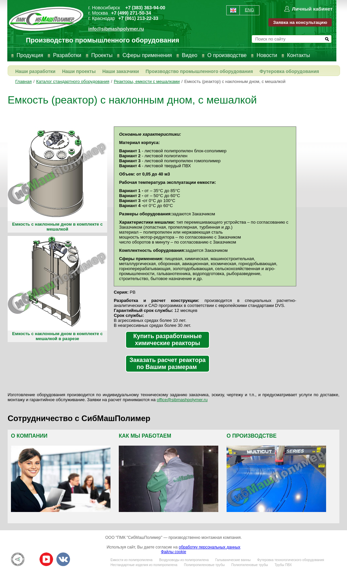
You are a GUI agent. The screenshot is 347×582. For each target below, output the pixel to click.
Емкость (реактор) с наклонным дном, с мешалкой (234, 81)
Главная (23, 81)
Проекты (101, 55)
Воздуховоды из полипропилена (184, 560)
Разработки (67, 55)
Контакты (298, 55)
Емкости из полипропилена (131, 560)
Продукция (30, 55)
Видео (189, 55)
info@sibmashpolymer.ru (116, 29)
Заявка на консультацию (300, 22)
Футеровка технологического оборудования (290, 560)
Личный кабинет (312, 9)
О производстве (226, 55)
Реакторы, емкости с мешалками (147, 81)
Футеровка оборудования (289, 71)
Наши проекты (79, 71)
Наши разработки (35, 71)
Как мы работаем (145, 436)
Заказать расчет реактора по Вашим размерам (167, 363)
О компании (29, 436)
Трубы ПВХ (283, 565)
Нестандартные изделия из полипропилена (143, 565)
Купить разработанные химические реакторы (167, 339)
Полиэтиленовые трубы (249, 565)
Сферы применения (147, 55)
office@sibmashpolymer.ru (182, 399)
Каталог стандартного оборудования (72, 81)
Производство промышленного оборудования (199, 71)
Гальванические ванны (232, 560)
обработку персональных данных (210, 547)
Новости (266, 55)
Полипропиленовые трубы (204, 565)
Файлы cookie (173, 551)
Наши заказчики (120, 71)
